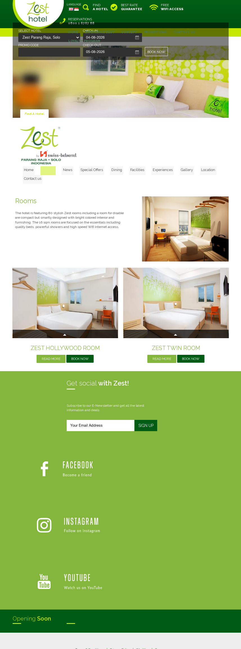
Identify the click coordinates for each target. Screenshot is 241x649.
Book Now (80, 336)
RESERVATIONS (214, 7)
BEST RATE (131, 7)
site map (102, 634)
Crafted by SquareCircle (153, 639)
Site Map (142, 570)
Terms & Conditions (89, 570)
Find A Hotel (35, 100)
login (142, 634)
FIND (100, 7)
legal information (123, 634)
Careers (161, 570)
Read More (50, 336)
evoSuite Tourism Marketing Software (102, 639)
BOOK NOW (156, 52)
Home (37, 155)
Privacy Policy (120, 570)
